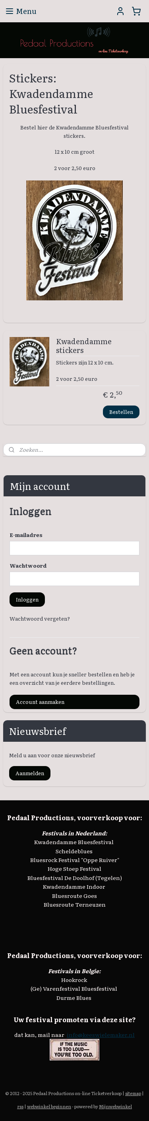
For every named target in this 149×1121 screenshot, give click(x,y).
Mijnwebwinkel (115, 1106)
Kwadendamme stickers (84, 346)
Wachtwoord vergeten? (40, 618)
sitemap (133, 1093)
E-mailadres (26, 535)
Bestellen (121, 411)
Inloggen (27, 599)
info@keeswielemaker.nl (101, 1035)
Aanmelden (29, 773)
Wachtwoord (28, 565)
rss (20, 1106)
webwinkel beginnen (49, 1106)
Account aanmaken (40, 702)
